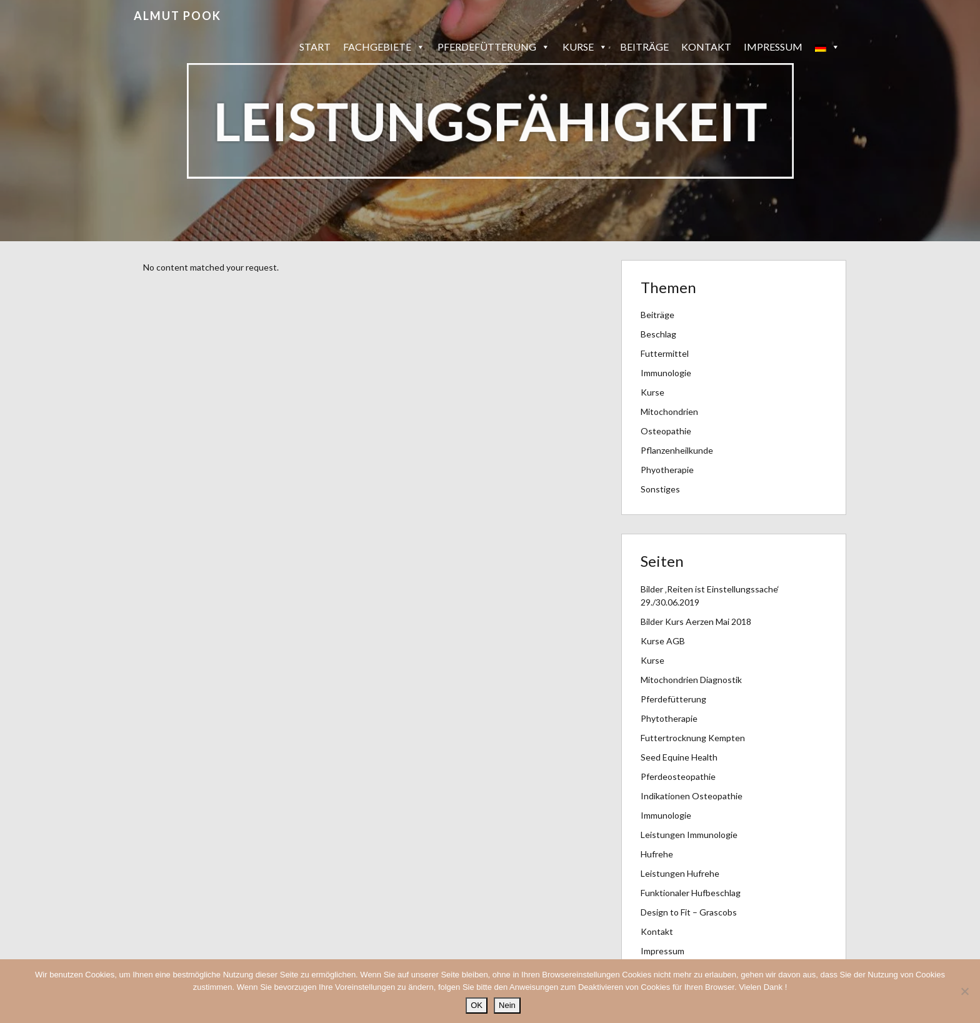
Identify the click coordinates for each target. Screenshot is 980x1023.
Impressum (773, 46)
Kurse (585, 46)
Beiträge (644, 46)
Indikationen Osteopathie (691, 796)
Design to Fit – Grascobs (689, 912)
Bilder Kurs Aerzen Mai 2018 (696, 621)
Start (315, 46)
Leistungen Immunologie (689, 834)
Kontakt (706, 46)
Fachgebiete (384, 46)
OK (476, 1005)
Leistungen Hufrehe (680, 873)
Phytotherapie (669, 718)
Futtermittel (665, 353)
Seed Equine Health (679, 757)
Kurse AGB (663, 641)
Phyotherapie (667, 469)
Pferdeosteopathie (678, 776)
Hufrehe (657, 854)
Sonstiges (660, 489)
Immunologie (666, 372)
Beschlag (658, 334)
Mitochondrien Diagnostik (691, 679)
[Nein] (964, 991)
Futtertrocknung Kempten (693, 737)
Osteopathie (666, 431)
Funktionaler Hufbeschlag (691, 892)
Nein (507, 1005)
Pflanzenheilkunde (677, 450)
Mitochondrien (669, 411)
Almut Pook (177, 15)
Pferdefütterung (494, 46)
